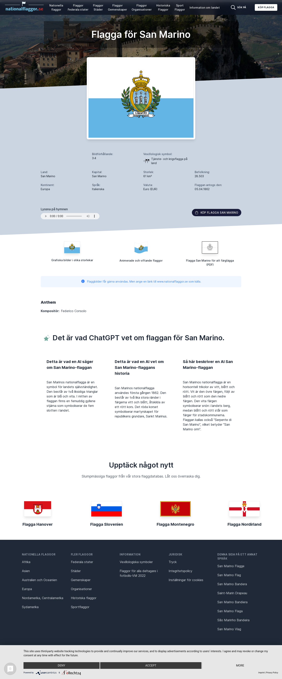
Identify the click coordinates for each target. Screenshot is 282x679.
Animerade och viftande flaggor (141, 260)
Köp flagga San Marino (216, 212)
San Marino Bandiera (232, 602)
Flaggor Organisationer (142, 7)
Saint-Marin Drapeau (232, 593)
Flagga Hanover (38, 524)
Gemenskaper (80, 580)
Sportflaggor (80, 607)
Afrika (26, 562)
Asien (26, 571)
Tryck (173, 562)
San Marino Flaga (230, 611)
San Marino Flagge (230, 566)
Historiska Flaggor (163, 7)
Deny (61, 665)
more (240, 665)
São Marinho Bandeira (233, 620)
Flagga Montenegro (175, 524)
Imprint (261, 673)
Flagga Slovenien (106, 524)
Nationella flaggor (56, 7)
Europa (27, 589)
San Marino (48, 176)
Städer (76, 571)
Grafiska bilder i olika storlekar (72, 260)
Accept (150, 665)
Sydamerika (30, 607)
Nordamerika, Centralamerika (42, 598)
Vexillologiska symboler (136, 562)
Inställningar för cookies (186, 580)
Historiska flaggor (83, 598)
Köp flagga (266, 7)
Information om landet (205, 7)
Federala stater (82, 562)
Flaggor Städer (98, 7)
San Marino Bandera (232, 584)
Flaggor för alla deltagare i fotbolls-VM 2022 (139, 573)
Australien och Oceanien (39, 580)
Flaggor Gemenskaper (117, 7)
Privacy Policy (272, 673)
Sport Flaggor (180, 7)
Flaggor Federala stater (78, 7)
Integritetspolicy (180, 571)
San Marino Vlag (229, 629)
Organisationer (81, 589)
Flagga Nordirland (244, 524)
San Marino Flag (229, 575)
